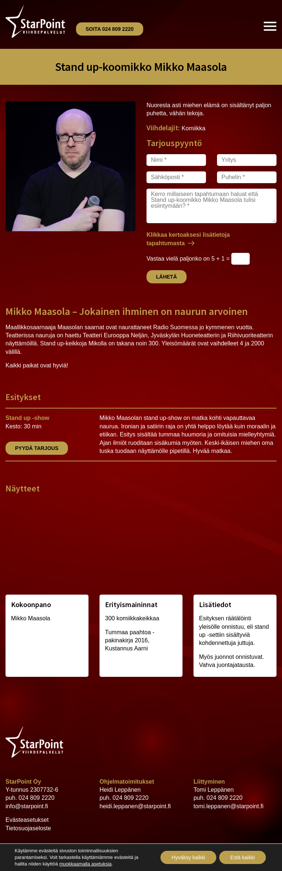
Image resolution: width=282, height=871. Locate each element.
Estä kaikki (242, 857)
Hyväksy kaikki (188, 857)
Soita (110, 29)
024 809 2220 (37, 798)
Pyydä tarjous (36, 448)
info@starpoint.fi (27, 806)
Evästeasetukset (27, 820)
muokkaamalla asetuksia (85, 864)
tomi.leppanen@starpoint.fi (229, 806)
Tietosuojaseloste (28, 828)
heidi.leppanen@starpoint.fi (135, 806)
